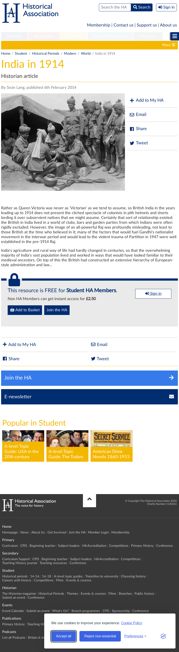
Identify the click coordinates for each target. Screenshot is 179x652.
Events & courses (78, 580)
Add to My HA (146, 100)
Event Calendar (13, 611)
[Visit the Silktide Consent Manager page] (163, 636)
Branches (125, 593)
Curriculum (10, 545)
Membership (98, 25)
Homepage (10, 532)
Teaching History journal (19, 563)
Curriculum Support (16, 559)
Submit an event (13, 597)
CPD (23, 545)
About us (168, 25)
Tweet (138, 143)
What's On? (60, 611)
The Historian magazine (19, 593)
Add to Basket (25, 310)
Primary (14, 36)
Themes (72, 593)
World (86, 53)
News (24, 532)
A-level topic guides (83, 45)
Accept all (63, 636)
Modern (70, 53)
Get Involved (56, 532)
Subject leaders (69, 545)
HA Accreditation (94, 545)
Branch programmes (86, 611)
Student (73, 36)
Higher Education (110, 36)
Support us (147, 25)
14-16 (41, 45)
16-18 (57, 45)
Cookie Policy (131, 623)
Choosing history (133, 576)
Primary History (142, 545)
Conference (164, 545)
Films (60, 580)
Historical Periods (45, 53)
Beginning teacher (42, 545)
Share (138, 129)
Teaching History (39, 624)
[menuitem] (14, 36)
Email (137, 114)
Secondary (44, 36)
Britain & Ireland (39, 637)
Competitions (118, 545)
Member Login (98, 532)
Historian (148, 36)
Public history (144, 593)
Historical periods (16, 45)
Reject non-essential (100, 636)
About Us (38, 532)
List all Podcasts (13, 637)
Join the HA (57, 310)
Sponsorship (121, 611)
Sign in (153, 293)
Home (5, 53)
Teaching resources (53, 563)
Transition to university (122, 45)
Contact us (123, 25)
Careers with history (16, 580)
